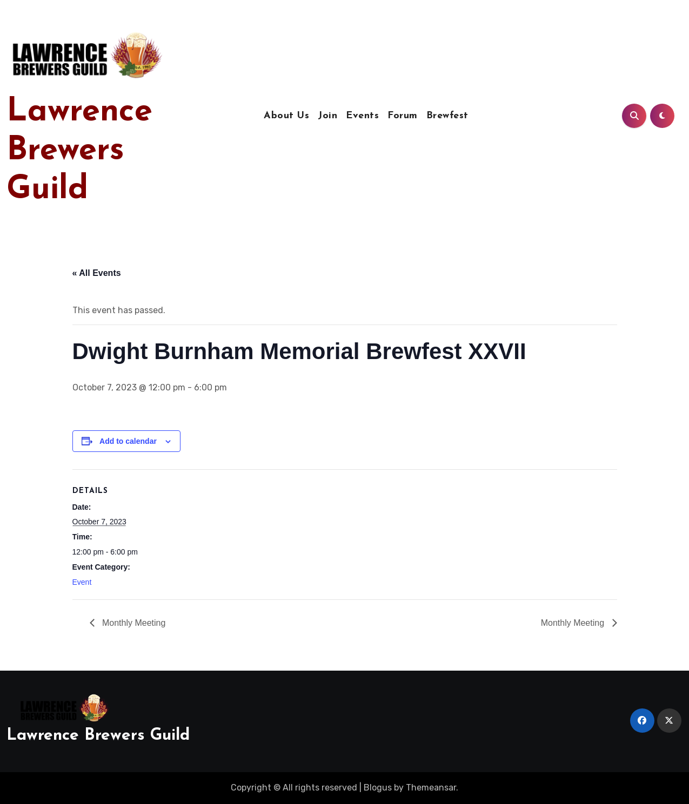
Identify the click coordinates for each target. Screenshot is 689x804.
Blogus (378, 787)
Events (362, 116)
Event (82, 582)
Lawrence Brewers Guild (79, 151)
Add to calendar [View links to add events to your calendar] (128, 441)
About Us (286, 116)
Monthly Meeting (133, 622)
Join (327, 116)
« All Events (96, 273)
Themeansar (431, 787)
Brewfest (447, 116)
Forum (402, 116)
